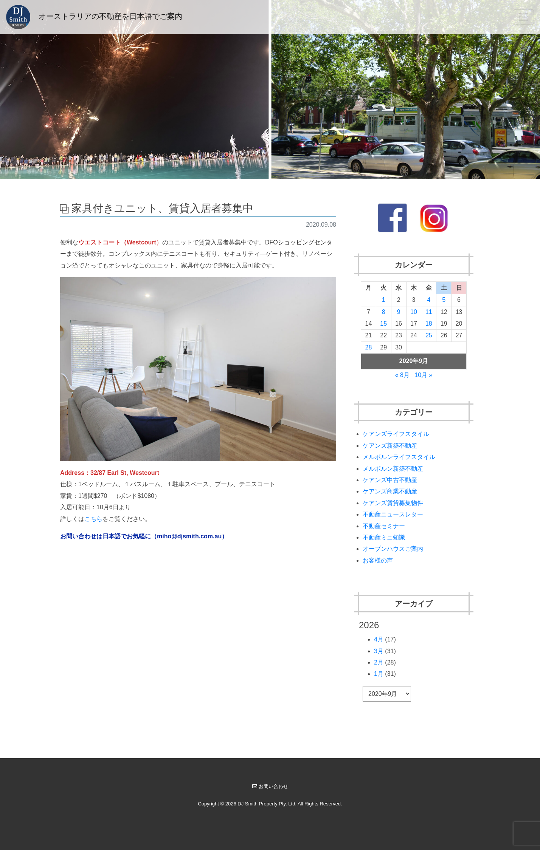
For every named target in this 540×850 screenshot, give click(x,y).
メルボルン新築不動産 (393, 468)
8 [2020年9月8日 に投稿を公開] (383, 312)
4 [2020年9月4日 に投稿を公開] (428, 300)
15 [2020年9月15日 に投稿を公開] (383, 323)
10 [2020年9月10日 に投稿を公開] (413, 312)
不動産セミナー (384, 526)
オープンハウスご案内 (393, 549)
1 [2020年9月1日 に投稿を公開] (383, 300)
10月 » (423, 375)
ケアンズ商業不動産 (390, 491)
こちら (93, 519)
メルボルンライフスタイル (399, 457)
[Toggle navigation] (523, 17)
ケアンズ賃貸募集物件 (393, 503)
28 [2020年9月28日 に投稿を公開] (368, 347)
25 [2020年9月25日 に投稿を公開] (428, 335)
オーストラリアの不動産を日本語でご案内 (94, 17)
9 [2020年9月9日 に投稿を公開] (398, 312)
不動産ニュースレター (393, 514)
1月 (378, 674)
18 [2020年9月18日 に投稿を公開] (428, 323)
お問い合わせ (270, 786)
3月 (378, 651)
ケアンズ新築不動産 (390, 445)
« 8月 (402, 375)
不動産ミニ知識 (384, 537)
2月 (378, 662)
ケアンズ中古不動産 (390, 480)
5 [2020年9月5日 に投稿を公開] (443, 300)
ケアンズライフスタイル (396, 434)
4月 (378, 639)
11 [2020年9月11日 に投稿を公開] (428, 312)
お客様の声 (378, 560)
